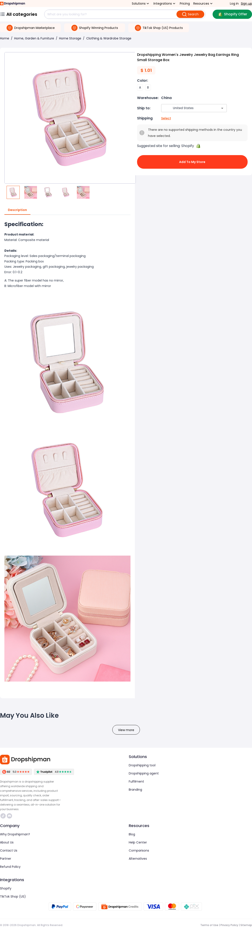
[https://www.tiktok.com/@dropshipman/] (3, 815)
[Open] (222, 108)
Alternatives (138, 858)
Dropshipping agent (144, 773)
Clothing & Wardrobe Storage (108, 38)
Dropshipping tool (142, 765)
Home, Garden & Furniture (34, 38)
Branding (135, 789)
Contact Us (8, 850)
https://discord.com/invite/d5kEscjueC (9, 815)
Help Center (138, 842)
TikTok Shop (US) (13, 896)
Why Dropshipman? (15, 834)
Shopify (5, 888)
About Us (7, 842)
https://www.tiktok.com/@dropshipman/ (3, 815)
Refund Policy (10, 866)
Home (4, 38)
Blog (132, 834)
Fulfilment (136, 781)
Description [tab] (17, 210)
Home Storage (70, 38)
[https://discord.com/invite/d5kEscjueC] (9, 815)
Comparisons (139, 850)
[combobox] (187, 108)
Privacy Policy (229, 925)
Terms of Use (209, 925)
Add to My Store (192, 162)
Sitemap (246, 925)
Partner (5, 858)
